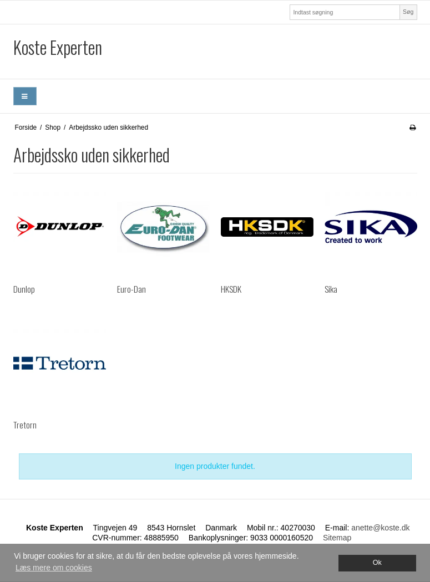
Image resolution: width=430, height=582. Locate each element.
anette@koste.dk (380, 527)
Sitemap (337, 537)
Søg (408, 11)
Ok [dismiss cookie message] (377, 562)
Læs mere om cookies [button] (54, 567)
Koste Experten (57, 47)
